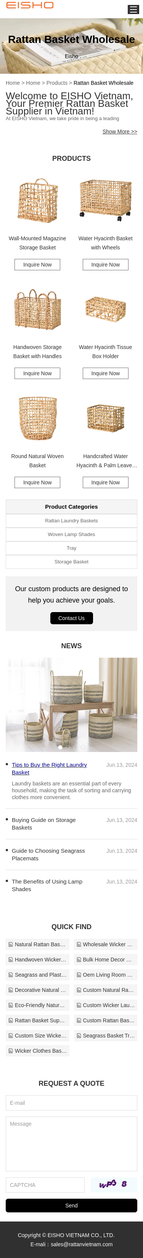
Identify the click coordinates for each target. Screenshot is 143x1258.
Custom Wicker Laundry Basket (105, 1005)
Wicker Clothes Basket (37, 1051)
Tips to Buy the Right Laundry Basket (49, 768)
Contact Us (71, 618)
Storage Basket (71, 562)
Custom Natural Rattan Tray (105, 990)
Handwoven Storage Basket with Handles (37, 351)
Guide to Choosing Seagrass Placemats (48, 854)
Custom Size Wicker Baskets (37, 1036)
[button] (60, 747)
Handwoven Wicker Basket (37, 960)
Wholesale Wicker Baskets (105, 944)
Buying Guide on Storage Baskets (44, 824)
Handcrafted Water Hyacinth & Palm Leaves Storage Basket (105, 461)
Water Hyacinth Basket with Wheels (106, 243)
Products (57, 83)
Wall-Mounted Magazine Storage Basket (37, 243)
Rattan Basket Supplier (37, 1020)
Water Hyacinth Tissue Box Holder (105, 351)
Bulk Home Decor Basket (105, 960)
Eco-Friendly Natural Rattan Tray (37, 1005)
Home (13, 83)
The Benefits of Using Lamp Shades (47, 885)
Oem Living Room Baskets (105, 975)
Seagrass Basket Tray (105, 1036)
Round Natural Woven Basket (37, 460)
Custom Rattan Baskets (105, 1020)
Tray (72, 548)
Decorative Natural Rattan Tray (37, 990)
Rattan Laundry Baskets (71, 521)
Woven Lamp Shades (71, 534)
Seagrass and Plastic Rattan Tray (37, 975)
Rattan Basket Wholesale (103, 83)
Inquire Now (37, 265)
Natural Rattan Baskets (37, 944)
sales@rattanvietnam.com (81, 1244)
